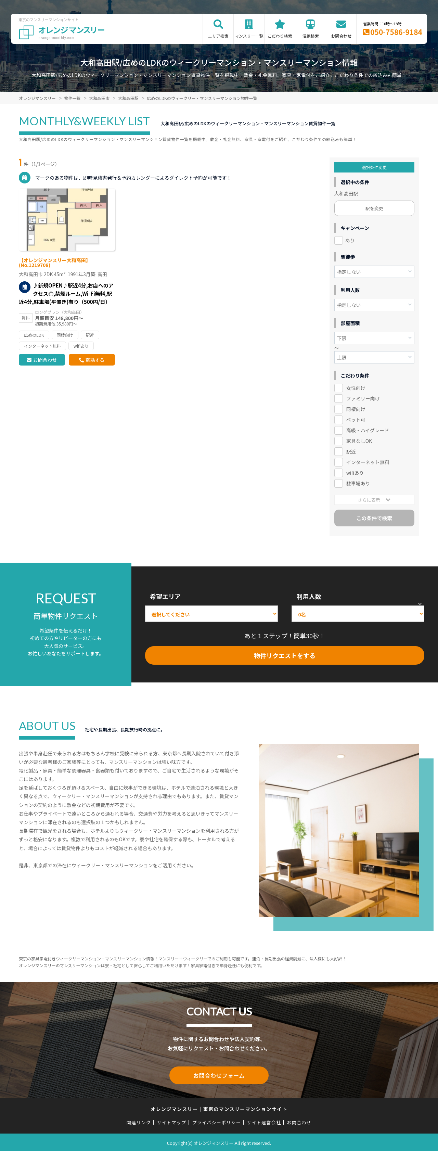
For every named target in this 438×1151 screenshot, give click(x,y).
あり (350, 240)
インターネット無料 (367, 462)
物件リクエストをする (284, 655)
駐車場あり (358, 483)
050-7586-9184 (396, 32)
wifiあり (355, 472)
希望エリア (165, 596)
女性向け (355, 387)
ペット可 (355, 419)
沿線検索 (310, 36)
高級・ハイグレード (367, 430)
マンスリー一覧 (249, 36)
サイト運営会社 (264, 1121)
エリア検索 (218, 36)
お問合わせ (341, 36)
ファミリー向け (363, 398)
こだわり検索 (280, 36)
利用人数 (308, 596)
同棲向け (355, 409)
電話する (94, 359)
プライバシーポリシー (216, 1121)
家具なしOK (359, 440)
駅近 (351, 451)
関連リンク (139, 1121)
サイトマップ (171, 1121)
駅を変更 (374, 208)
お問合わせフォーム (219, 1074)
